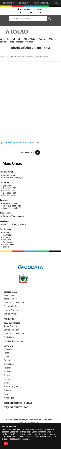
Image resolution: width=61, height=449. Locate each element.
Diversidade (9, 364)
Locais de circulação (12, 208)
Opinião (7, 390)
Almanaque (9, 398)
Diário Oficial (8, 244)
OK (5, 443)
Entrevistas (8, 371)
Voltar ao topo (27, 152)
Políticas (7, 368)
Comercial (7, 232)
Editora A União (10, 306)
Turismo (7, 375)
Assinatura (8, 235)
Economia (8, 379)
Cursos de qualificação (13, 177)
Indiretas (22, 3)
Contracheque (9, 175)
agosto (3, 42)
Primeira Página (11, 386)
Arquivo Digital (13, 39)
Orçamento (8, 237)
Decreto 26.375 (9, 190)
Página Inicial (1, 39)
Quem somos (9, 295)
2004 (51, 39)
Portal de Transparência (13, 216)
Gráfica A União (10, 314)
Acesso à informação (42, 3)
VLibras (39, 9)
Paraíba (7, 353)
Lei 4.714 (7, 186)
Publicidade (8, 242)
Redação (7, 239)
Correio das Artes (11, 330)
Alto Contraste (25, 9)
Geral (6, 394)
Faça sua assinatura (12, 206)
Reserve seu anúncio (12, 203)
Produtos (9, 319)
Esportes (7, 360)
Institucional (11, 292)
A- (21, 13)
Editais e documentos (13, 341)
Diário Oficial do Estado (34, 39)
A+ (31, 13)
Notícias (8, 346)
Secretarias (7, 3)
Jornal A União (10, 299)
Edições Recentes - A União (18, 403)
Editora (6, 247)
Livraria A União (11, 310)
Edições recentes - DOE (16, 407)
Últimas (7, 383)
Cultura (7, 356)
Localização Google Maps (14, 224)
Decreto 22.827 (9, 188)
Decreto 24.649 (9, 195)
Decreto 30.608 (9, 193)
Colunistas (8, 349)
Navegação (1, 31)
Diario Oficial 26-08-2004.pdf (15, 142)
